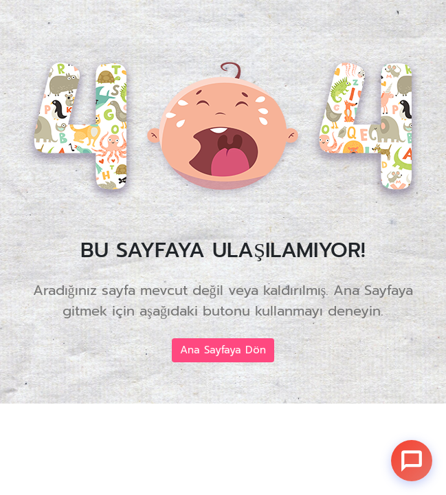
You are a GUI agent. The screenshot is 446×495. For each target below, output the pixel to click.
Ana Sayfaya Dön (223, 350)
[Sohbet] (411, 460)
